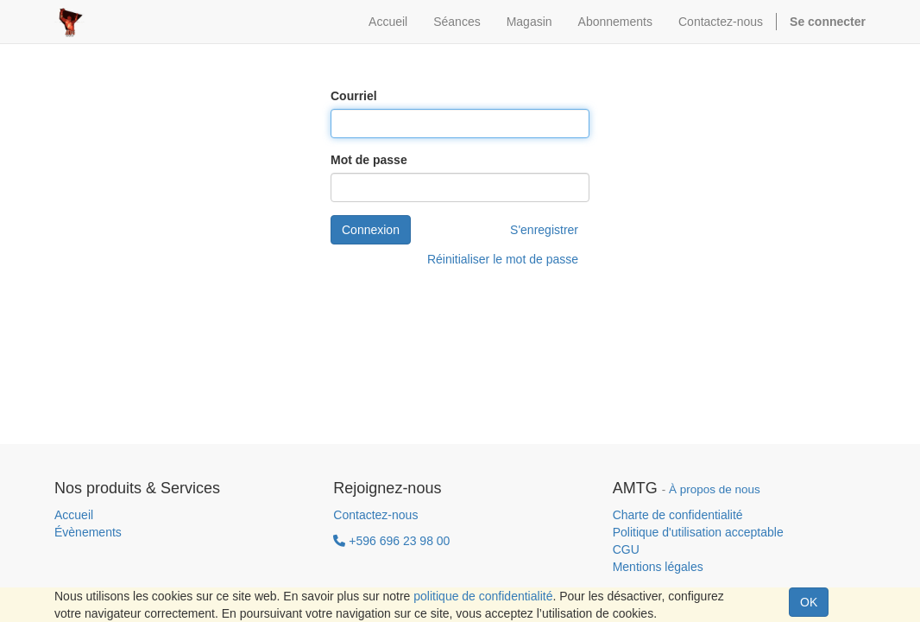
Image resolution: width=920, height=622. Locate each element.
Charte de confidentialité (678, 515)
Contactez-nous (375, 515)
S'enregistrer (544, 230)
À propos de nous (714, 489)
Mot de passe (369, 160)
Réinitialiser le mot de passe (502, 259)
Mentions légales (658, 567)
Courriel (354, 96)
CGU (626, 549)
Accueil (73, 515)
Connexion (371, 230)
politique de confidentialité (482, 596)
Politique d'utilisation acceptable (698, 532)
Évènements (88, 532)
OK (808, 602)
